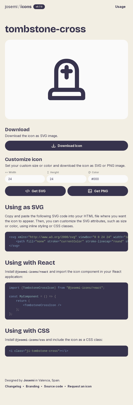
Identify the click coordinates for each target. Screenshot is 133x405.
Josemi (29, 380)
